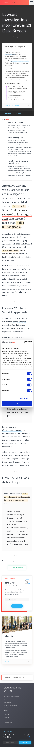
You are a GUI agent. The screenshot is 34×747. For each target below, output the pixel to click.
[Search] (17, 677)
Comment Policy (8, 722)
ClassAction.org (10, 54)
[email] (17, 599)
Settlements (7, 702)
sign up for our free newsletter (19, 61)
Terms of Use (7, 714)
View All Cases (8, 700)
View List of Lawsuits (12, 105)
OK (17, 403)
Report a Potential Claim (10, 705)
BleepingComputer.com (12, 430)
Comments (6, 113)
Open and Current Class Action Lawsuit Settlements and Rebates (17, 87)
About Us (6, 708)
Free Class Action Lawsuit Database (18, 100)
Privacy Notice (8, 720)
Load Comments (17, 567)
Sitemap (6, 710)
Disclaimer (6, 717)
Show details (24, 398)
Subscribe (17, 606)
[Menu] (31, 2)
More (7, 661)
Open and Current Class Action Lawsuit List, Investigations (17, 92)
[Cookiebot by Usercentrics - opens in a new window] (24, 342)
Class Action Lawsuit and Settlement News (15, 96)
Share (18, 113)
